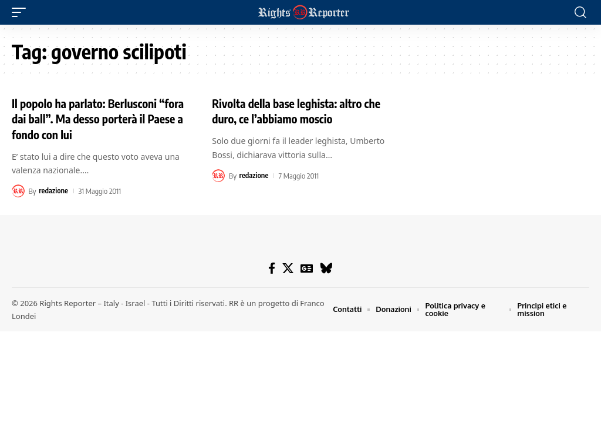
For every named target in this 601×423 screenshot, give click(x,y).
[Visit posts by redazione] (18, 189)
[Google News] (307, 268)
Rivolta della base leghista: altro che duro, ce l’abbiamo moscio (298, 111)
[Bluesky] (327, 268)
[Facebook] (272, 268)
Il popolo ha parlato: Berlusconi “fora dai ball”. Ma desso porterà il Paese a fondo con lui (94, 118)
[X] (288, 268)
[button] (22, 12)
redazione (54, 189)
